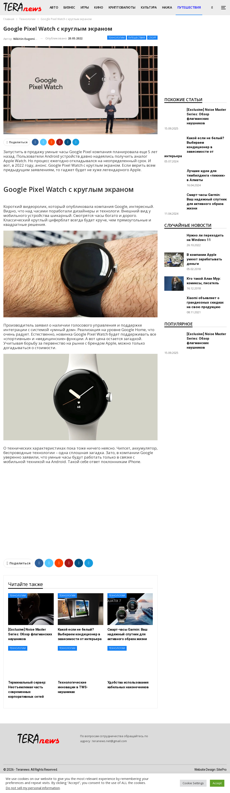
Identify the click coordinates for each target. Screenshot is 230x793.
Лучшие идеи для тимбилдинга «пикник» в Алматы (206, 175)
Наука (167, 7)
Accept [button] (217, 783)
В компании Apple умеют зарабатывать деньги (204, 259)
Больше (184, 7)
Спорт (152, 37)
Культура (149, 7)
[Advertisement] (195, 60)
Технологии (117, 37)
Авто (54, 7)
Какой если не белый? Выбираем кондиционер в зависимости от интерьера (194, 147)
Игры (85, 7)
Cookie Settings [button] (193, 783)
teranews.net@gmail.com (109, 741)
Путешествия (136, 37)
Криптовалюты (122, 7)
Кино (98, 7)
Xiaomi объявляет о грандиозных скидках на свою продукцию (205, 302)
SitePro (221, 769)
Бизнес (69, 7)
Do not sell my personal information (33, 788)
